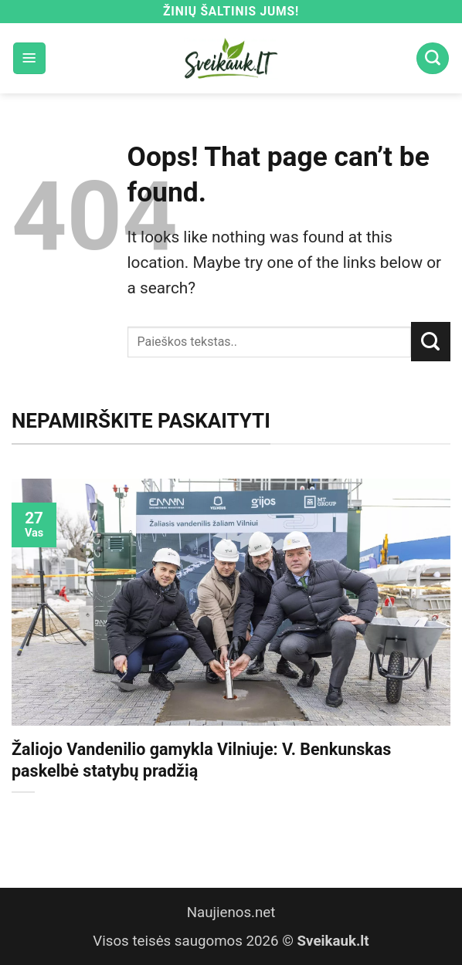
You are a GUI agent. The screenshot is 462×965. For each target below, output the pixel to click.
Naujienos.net (231, 912)
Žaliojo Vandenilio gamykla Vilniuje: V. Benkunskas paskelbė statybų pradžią (201, 760)
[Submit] (430, 341)
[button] (29, 58)
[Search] (432, 58)
